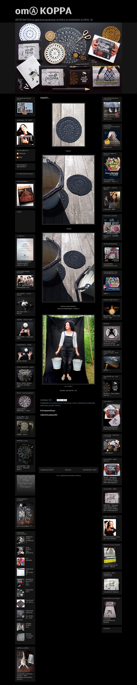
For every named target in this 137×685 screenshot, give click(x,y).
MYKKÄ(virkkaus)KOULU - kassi (29, 582)
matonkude (67, 403)
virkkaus (58, 405)
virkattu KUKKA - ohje (29, 625)
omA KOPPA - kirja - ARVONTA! (29, 551)
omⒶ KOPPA (43, 12)
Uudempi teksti (46, 470)
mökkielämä (81, 403)
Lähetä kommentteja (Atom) (70, 476)
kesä (50, 403)
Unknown (22, 153)
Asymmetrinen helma (30, 601)
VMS (20, 157)
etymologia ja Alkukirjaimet (22, 166)
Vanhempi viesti (90, 470)
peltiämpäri (91, 403)
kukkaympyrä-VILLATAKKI (29, 571)
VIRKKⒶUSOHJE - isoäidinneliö (29, 539)
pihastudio (44, 405)
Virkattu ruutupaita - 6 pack (29, 636)
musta (74, 403)
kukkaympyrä (58, 403)
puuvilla (51, 405)
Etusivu (68, 470)
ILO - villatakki (29, 559)
